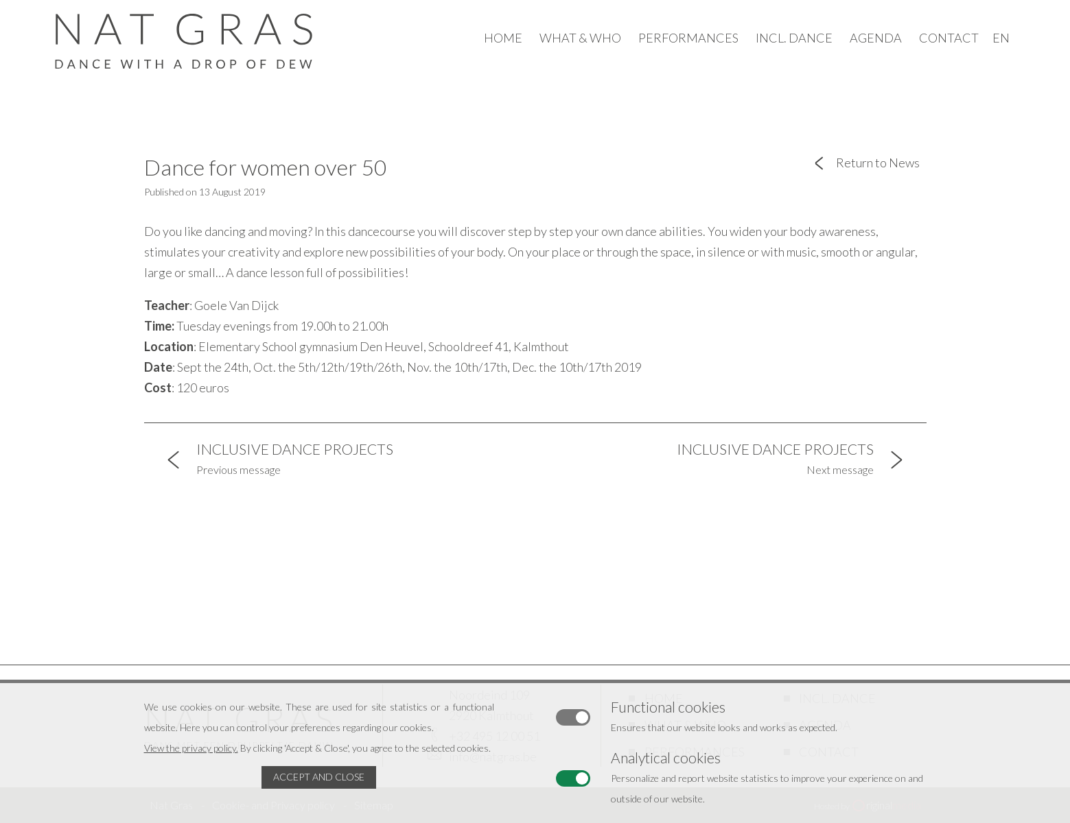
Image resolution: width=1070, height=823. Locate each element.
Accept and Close (318, 777)
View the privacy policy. (191, 748)
